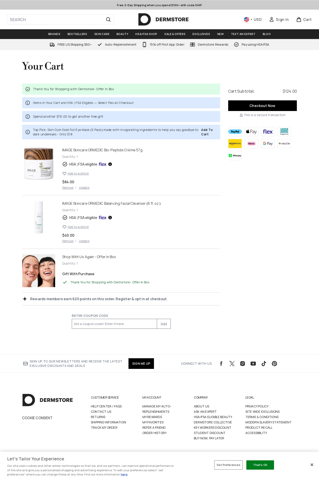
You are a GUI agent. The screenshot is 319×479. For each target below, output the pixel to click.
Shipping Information (108, 422)
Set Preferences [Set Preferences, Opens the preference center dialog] (228, 465)
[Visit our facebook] (221, 363)
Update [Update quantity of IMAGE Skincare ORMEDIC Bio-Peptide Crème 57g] (84, 187)
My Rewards (152, 417)
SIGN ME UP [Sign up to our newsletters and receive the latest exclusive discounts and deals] (141, 363)
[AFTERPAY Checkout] (235, 155)
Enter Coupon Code (90, 315)
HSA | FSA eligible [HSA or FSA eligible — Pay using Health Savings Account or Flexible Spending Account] (87, 164)
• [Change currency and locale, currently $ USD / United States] (253, 19)
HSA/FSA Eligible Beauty (213, 417)
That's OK (260, 465)
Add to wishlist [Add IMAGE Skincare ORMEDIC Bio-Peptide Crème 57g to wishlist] (75, 173)
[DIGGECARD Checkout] (284, 131)
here (124, 474)
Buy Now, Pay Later (209, 438)
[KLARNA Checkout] (251, 143)
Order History (154, 433)
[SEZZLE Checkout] (284, 143)
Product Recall (259, 427)
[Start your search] (60, 19)
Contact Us (101, 411)
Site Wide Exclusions (262, 411)
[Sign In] (279, 19)
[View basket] (304, 19)
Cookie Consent (37, 417)
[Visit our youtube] (253, 363)
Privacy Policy (257, 406)
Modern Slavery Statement (268, 422)
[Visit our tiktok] (264, 363)
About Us (201, 406)
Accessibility (256, 433)
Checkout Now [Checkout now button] (262, 105)
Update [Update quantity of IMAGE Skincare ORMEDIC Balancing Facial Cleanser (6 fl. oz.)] (84, 241)
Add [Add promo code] (164, 323)
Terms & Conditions (262, 417)
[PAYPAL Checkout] (235, 131)
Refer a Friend (154, 427)
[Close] (312, 465)
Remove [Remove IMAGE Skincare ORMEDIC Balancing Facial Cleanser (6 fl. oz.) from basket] (67, 241)
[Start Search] (108, 19)
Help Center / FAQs (106, 406)
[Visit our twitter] (232, 363)
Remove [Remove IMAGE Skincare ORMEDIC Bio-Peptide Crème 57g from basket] (67, 187)
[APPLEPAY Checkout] (251, 131)
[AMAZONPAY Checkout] (235, 143)
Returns (98, 417)
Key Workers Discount (212, 427)
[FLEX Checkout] (268, 131)
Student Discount (210, 433)
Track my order (104, 427)
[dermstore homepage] (163, 19)
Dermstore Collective (213, 422)
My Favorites (152, 422)
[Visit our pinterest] (274, 363)
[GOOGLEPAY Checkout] (268, 143)
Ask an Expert (205, 411)
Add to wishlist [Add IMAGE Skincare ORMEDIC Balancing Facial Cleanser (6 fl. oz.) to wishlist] (75, 227)
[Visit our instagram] (242, 363)
